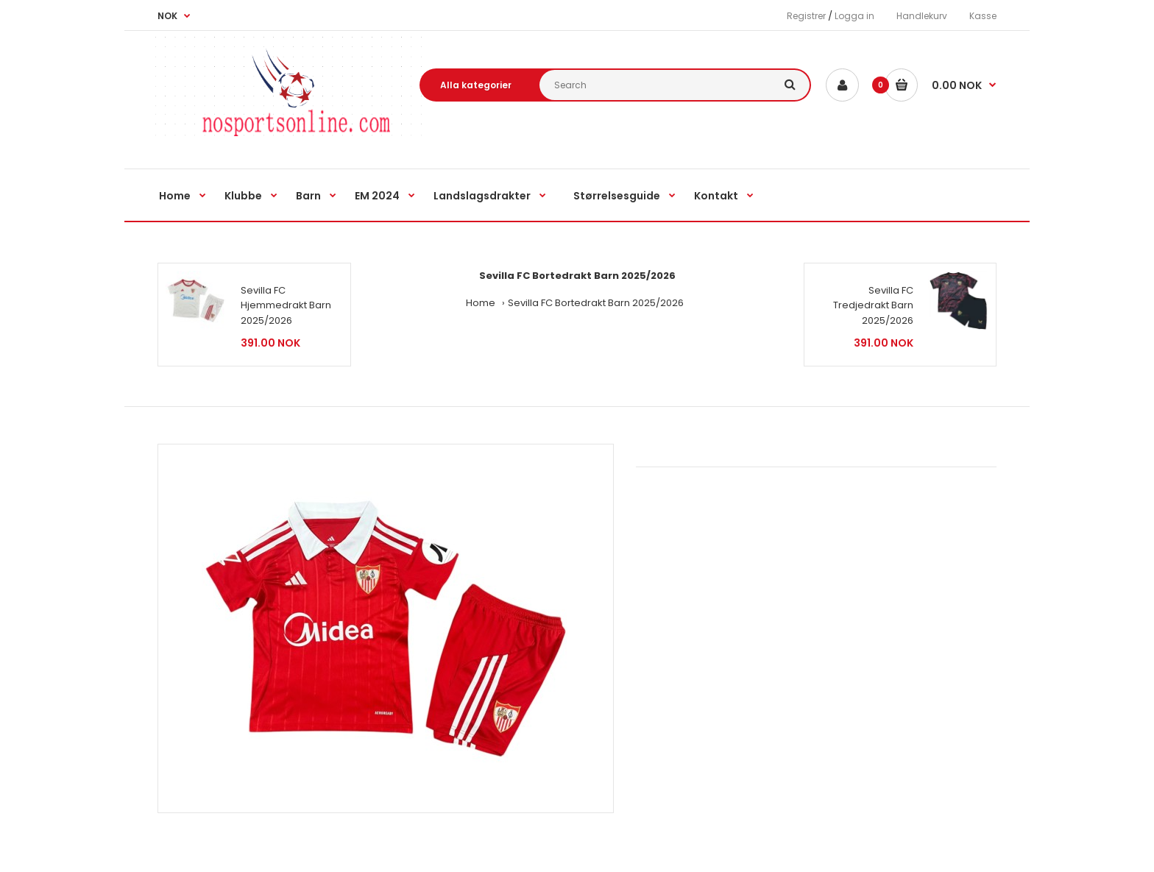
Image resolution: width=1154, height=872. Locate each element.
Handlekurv (921, 16)
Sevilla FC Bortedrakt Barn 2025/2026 (596, 303)
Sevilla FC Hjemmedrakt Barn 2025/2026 (286, 305)
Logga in (854, 16)
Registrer (806, 16)
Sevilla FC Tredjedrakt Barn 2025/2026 (873, 305)
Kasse (983, 16)
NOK (167, 16)
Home (480, 303)
